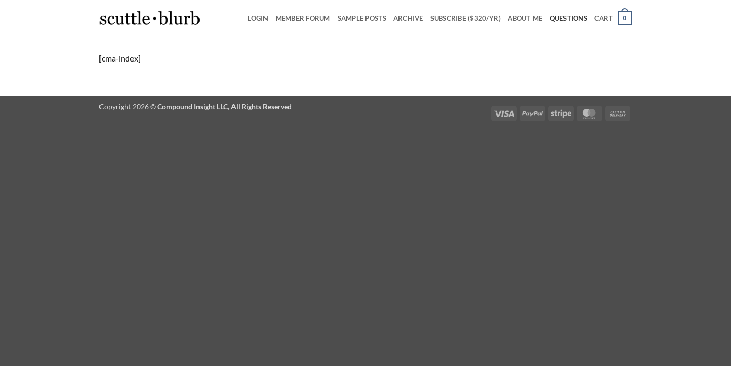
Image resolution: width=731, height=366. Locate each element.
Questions (568, 18)
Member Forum (303, 18)
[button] (613, 18)
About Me (525, 18)
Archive (408, 18)
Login (258, 18)
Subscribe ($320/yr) (465, 18)
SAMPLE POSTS (362, 18)
